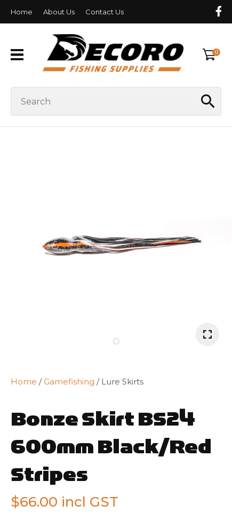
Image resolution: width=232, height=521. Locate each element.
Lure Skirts (122, 381)
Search (208, 101)
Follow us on (218, 11)
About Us (59, 11)
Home (22, 11)
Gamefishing (69, 381)
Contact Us (104, 11)
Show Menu (17, 54)
